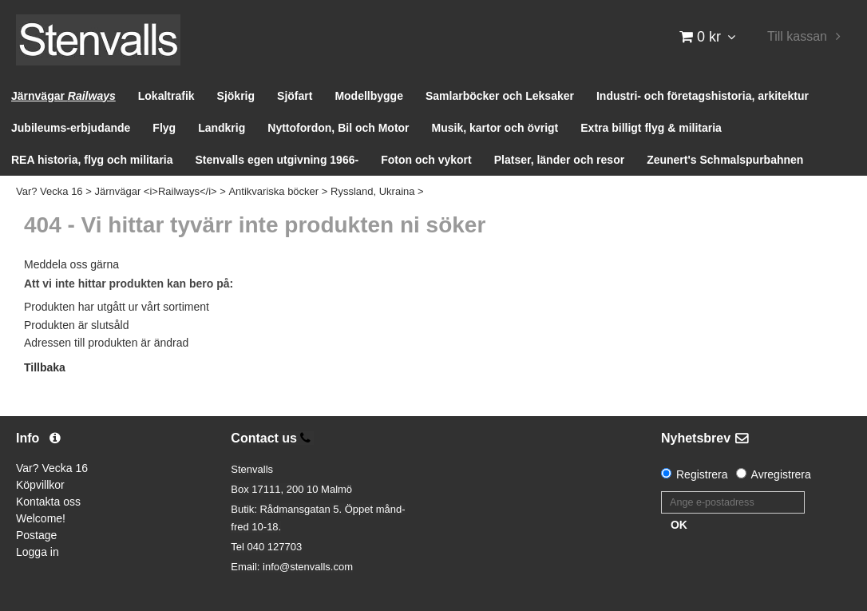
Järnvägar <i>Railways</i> (155, 191)
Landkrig (221, 127)
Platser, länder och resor (559, 159)
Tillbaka (44, 367)
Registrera (702, 474)
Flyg (164, 127)
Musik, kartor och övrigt (495, 127)
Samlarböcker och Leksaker (500, 95)
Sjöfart (294, 95)
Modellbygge (369, 95)
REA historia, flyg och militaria (92, 159)
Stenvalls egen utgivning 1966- (277, 159)
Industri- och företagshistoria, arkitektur (702, 95)
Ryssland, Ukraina (373, 191)
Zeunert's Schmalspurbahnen (725, 159)
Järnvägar (63, 95)
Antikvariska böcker (273, 191)
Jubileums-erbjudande (70, 127)
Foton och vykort (426, 159)
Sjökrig (236, 95)
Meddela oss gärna (71, 264)
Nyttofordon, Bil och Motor (338, 127)
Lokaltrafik (166, 95)
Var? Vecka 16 (49, 191)
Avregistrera (781, 474)
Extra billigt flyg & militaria (651, 127)
